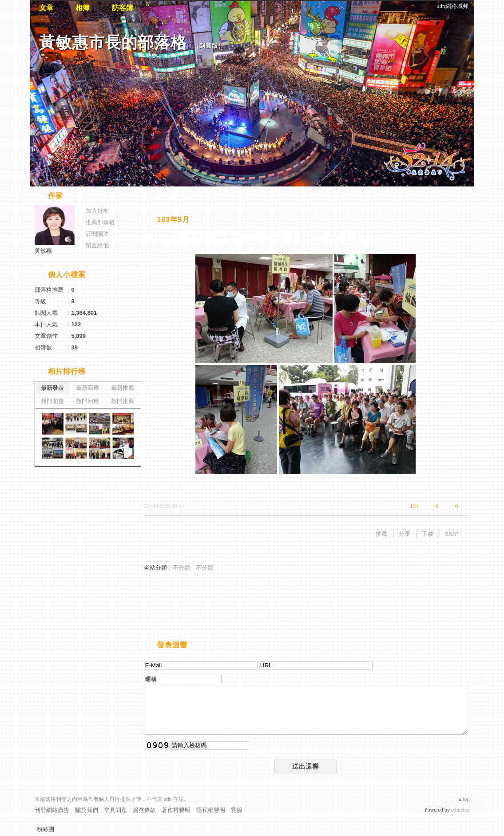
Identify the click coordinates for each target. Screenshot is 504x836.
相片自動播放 (170, 196)
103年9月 (173, 219)
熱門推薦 (122, 401)
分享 (404, 534)
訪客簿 (122, 8)
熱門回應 (87, 401)
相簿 (82, 8)
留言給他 (97, 245)
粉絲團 (45, 829)
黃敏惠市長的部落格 (113, 42)
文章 (46, 8)
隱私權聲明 (210, 810)
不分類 (181, 567)
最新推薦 (122, 387)
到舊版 (208, 46)
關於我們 (86, 810)
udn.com (460, 810)
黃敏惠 (43, 250)
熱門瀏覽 (52, 401)
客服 (236, 810)
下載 (427, 534)
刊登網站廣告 (52, 810)
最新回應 (87, 387)
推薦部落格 (100, 222)
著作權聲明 (176, 810)
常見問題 (115, 810)
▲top (463, 799)
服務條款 (144, 810)
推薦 (381, 534)
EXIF (451, 534)
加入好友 (97, 210)
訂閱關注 (97, 233)
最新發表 (52, 387)
